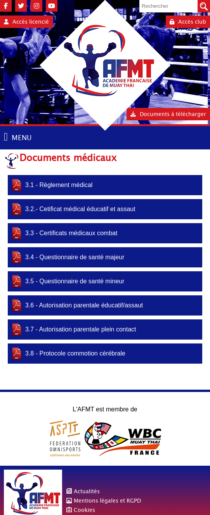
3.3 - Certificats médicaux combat (71, 233)
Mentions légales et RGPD (107, 501)
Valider (204, 6)
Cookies (84, 510)
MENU (21, 138)
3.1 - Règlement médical (58, 185)
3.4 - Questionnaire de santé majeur (74, 257)
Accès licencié (26, 22)
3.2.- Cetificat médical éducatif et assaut (80, 209)
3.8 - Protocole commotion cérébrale (75, 353)
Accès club (188, 22)
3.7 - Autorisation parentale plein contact (80, 329)
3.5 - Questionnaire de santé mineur (74, 281)
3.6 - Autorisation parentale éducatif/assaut (84, 305)
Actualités (87, 491)
